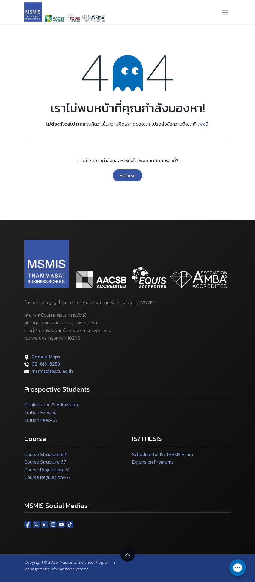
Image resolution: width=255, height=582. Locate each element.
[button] (127, 554)
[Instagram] (53, 524)
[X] (36, 524)
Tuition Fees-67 (41, 420)
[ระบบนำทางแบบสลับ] (225, 12)
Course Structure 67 (45, 461)
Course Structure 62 (45, 454)
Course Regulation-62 (47, 469)
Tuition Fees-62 (41, 412)
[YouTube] (61, 524)
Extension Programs (152, 461)
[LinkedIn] (44, 524)
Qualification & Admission (51, 404)
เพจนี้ (203, 123)
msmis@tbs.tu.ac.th (52, 371)
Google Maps (45, 356)
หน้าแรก (128, 175)
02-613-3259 (45, 363)
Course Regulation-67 (47, 477)
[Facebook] (27, 524)
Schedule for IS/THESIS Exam (162, 454)
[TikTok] (69, 524)
